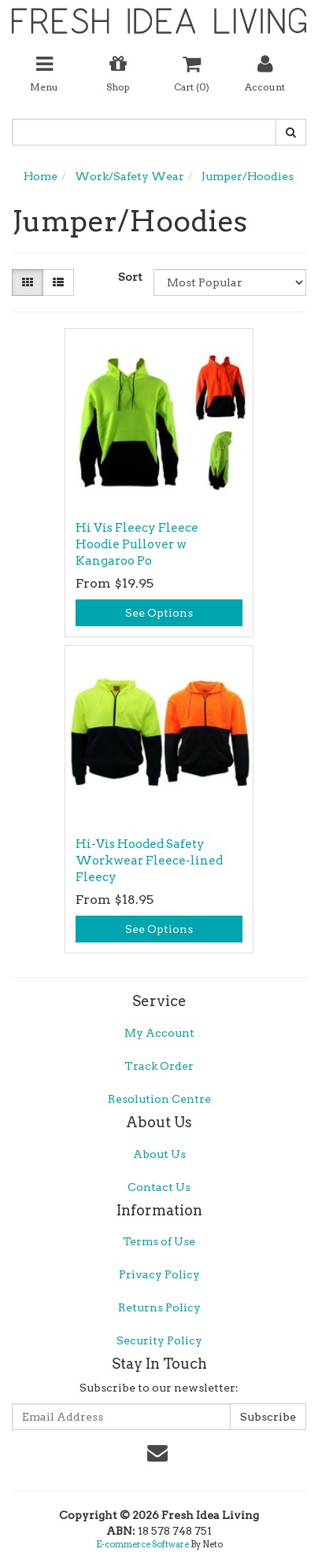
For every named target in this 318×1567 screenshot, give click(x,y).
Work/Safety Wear (129, 176)
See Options (159, 613)
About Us (159, 1154)
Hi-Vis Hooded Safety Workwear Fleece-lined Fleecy (149, 860)
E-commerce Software (142, 1544)
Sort (130, 277)
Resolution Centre (159, 1099)
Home (40, 176)
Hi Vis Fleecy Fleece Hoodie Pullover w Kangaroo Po (137, 544)
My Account (159, 1033)
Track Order (159, 1066)
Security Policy (159, 1340)
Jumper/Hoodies (248, 176)
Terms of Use (159, 1241)
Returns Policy (159, 1307)
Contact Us (159, 1187)
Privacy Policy (159, 1274)
